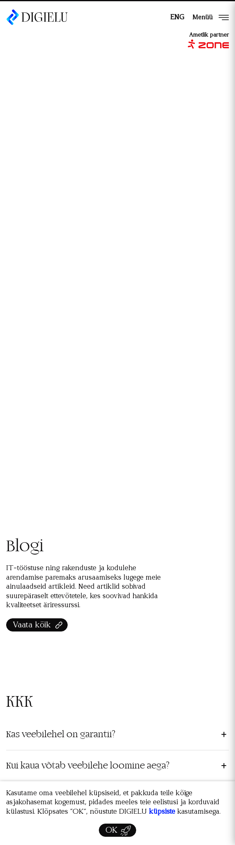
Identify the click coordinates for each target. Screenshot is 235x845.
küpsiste (162, 811)
